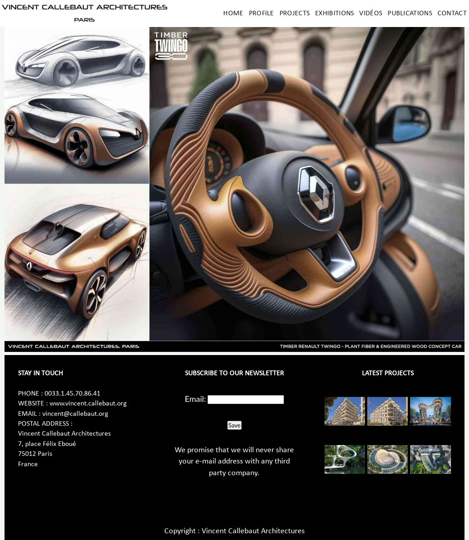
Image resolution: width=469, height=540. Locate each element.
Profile (261, 13)
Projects (295, 13)
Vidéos (370, 13)
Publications (410, 13)
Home (233, 13)
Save (234, 425)
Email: (195, 399)
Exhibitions (334, 13)
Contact (452, 13)
